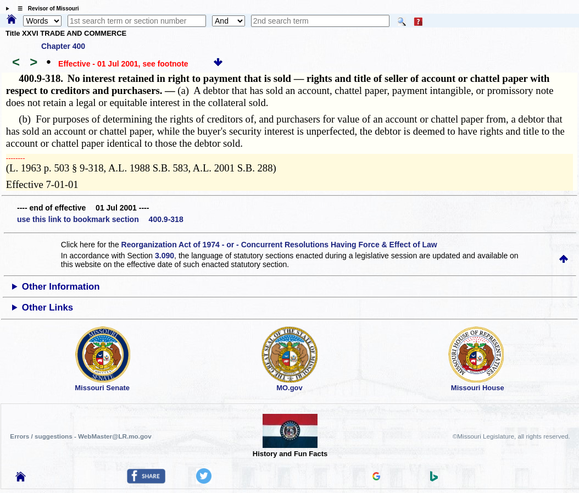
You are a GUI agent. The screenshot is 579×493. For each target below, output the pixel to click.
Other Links (47, 307)
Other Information (61, 286)
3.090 (164, 255)
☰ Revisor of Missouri (45, 8)
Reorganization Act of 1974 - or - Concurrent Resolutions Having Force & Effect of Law (279, 244)
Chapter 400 (63, 46)
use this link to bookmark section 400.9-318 (100, 219)
